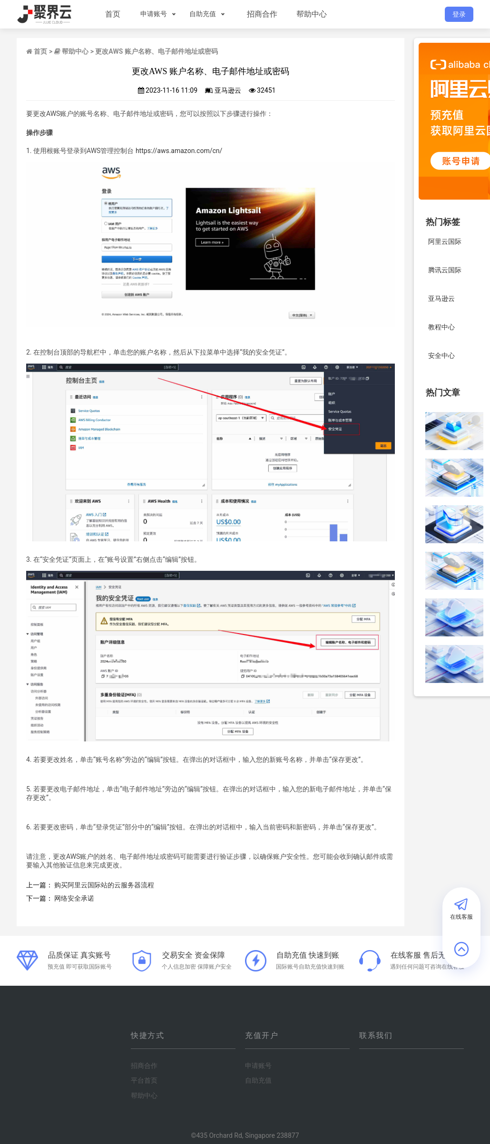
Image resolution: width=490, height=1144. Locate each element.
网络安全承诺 (74, 898)
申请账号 (152, 14)
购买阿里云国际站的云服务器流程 (104, 885)
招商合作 (261, 14)
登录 (459, 14)
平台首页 (144, 1080)
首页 (111, 14)
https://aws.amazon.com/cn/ (179, 150)
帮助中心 (310, 14)
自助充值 (201, 14)
